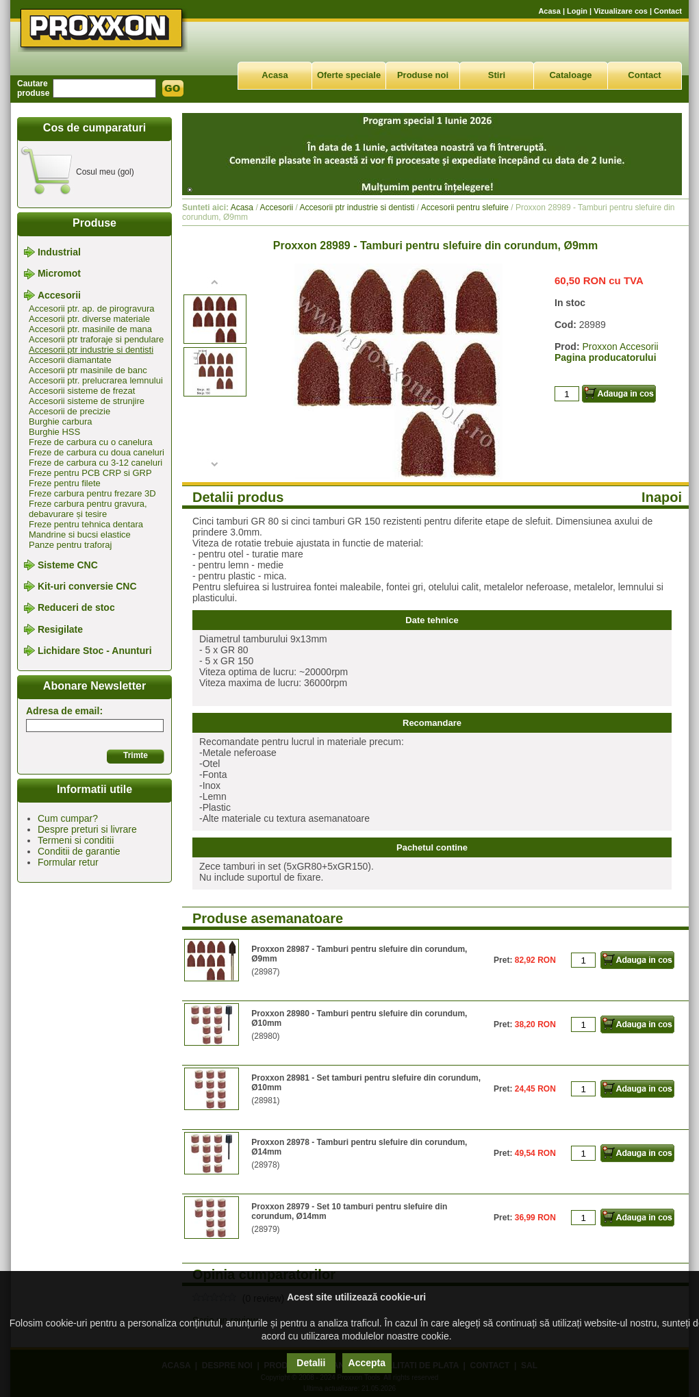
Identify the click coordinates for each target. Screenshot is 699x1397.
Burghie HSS (54, 432)
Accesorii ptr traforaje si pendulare (96, 339)
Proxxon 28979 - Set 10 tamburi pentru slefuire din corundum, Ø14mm (349, 1211)
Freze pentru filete (65, 483)
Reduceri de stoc (76, 608)
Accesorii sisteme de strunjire (86, 401)
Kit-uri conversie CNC (87, 586)
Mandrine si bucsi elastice (80, 534)
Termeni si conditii (76, 840)
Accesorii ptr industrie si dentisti (91, 349)
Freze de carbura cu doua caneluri (96, 452)
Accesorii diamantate (70, 360)
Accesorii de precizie (69, 411)
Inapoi (661, 497)
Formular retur (68, 862)
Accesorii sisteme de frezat (82, 391)
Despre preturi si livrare (87, 829)
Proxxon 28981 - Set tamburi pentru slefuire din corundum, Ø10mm (366, 1082)
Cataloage (570, 75)
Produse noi (422, 75)
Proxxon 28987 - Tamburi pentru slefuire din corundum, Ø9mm (359, 954)
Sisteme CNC (68, 564)
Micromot (59, 273)
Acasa (549, 11)
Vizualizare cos (621, 11)
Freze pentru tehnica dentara (86, 524)
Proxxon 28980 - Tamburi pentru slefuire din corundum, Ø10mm (359, 1018)
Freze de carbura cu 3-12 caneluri (95, 462)
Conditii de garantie (79, 851)
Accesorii (59, 295)
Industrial (59, 252)
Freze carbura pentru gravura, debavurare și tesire (88, 509)
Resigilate (60, 629)
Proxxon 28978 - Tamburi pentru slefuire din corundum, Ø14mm (359, 1147)
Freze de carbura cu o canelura (91, 442)
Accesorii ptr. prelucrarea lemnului (96, 380)
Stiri (496, 75)
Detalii (310, 1362)
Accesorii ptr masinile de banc (88, 370)
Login (577, 11)
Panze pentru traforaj (70, 545)
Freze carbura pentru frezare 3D (92, 493)
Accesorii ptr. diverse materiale (89, 319)
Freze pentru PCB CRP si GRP (90, 473)
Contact (668, 11)
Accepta (366, 1362)
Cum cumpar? (68, 818)
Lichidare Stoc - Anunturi (95, 650)
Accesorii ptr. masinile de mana (90, 329)
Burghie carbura (60, 421)
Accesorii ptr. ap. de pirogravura (92, 308)
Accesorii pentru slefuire (465, 207)
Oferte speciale (349, 75)
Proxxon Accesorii (620, 346)
